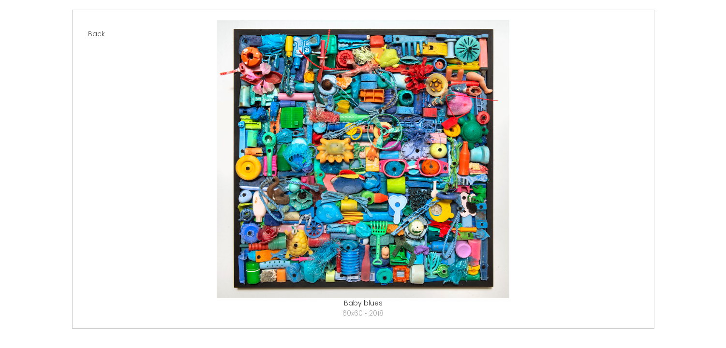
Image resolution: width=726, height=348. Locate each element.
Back (96, 34)
